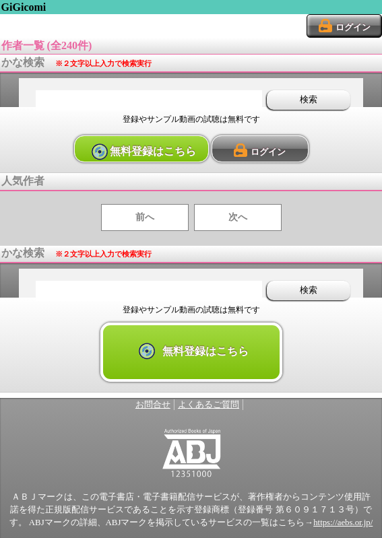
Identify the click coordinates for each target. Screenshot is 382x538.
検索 (308, 99)
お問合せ (152, 404)
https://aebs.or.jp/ (343, 522)
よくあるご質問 (208, 404)
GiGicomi (23, 7)
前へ (144, 217)
